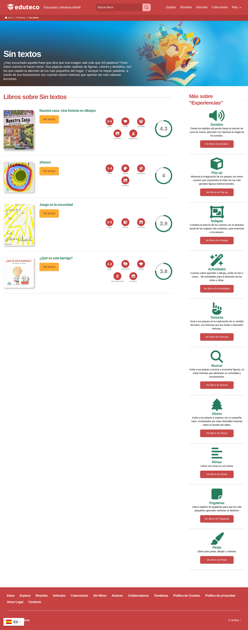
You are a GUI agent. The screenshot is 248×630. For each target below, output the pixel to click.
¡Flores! (45, 162)
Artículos (202, 7)
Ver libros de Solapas (216, 240)
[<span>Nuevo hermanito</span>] (117, 276)
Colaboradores (138, 595)
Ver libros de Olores (217, 433)
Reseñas (186, 7)
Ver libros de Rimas (216, 474)
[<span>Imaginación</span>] (133, 133)
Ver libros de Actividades (217, 288)
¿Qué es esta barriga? (56, 258)
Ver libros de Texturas (216, 336)
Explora (171, 7)
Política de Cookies (186, 595)
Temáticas (161, 595)
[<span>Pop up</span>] (125, 222)
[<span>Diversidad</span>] (141, 121)
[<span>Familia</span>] (125, 121)
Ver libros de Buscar (217, 385)
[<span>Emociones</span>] (125, 264)
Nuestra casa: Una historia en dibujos (67, 110)
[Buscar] (146, 7)
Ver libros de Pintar (217, 559)
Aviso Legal (15, 602)
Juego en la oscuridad (56, 205)
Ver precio (49, 119)
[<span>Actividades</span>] (141, 168)
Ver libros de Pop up (217, 192)
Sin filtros (100, 595)
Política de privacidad (220, 595)
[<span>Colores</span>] (125, 168)
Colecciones (220, 7)
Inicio (10, 595)
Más (235, 7)
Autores (117, 595)
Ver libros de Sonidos (216, 144)
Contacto (34, 602)
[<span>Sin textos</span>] (117, 133)
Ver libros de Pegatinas (216, 518)
